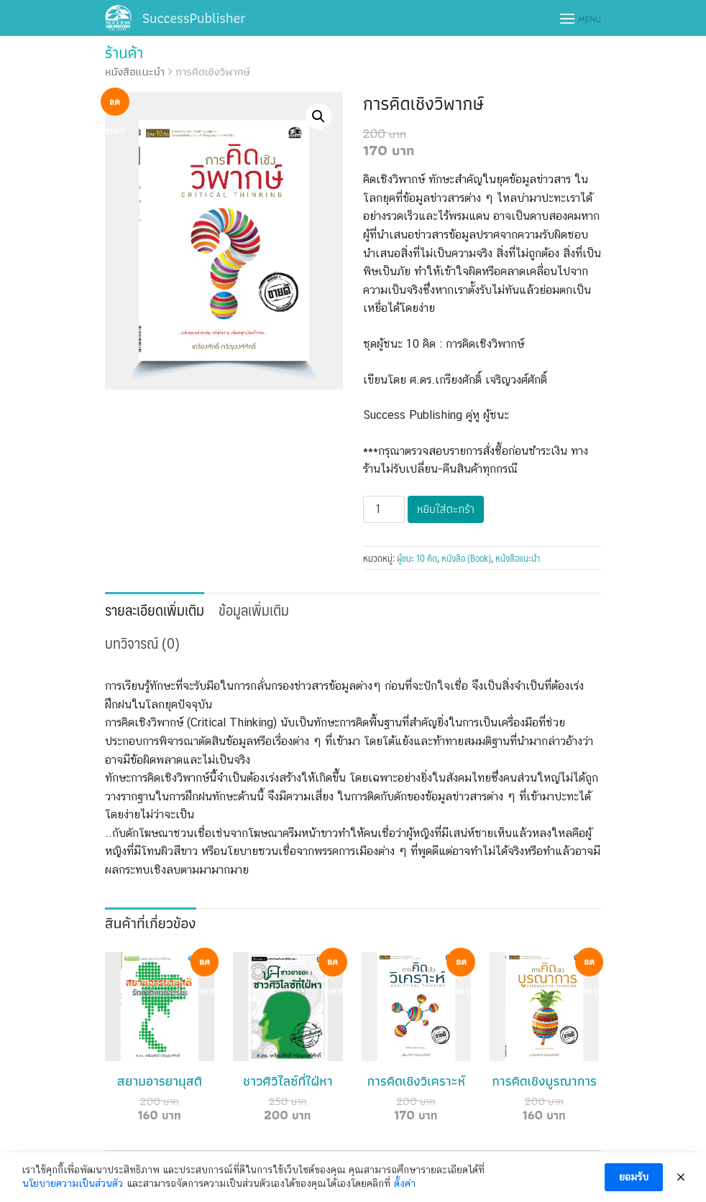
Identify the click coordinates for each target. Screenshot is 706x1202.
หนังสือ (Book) (466, 558)
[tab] (154, 608)
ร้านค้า (124, 52)
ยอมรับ (633, 1177)
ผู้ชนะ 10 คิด (417, 558)
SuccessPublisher (194, 17)
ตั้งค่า (405, 1183)
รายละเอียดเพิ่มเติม (154, 609)
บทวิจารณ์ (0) (142, 642)
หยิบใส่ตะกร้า (446, 509)
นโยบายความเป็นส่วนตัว (72, 1183)
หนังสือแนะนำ (135, 71)
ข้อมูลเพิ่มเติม (254, 609)
